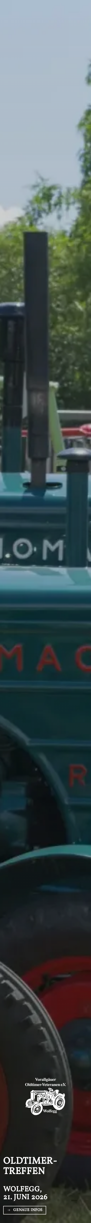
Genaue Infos (25, 1210)
